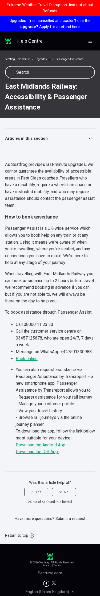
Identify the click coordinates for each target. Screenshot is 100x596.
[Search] (50, 72)
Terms (57, 565)
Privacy (47, 565)
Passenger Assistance (69, 59)
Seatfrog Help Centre (17, 59)
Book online (27, 358)
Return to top (19, 535)
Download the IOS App (37, 451)
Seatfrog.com (50, 573)
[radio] (36, 492)
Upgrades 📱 (43, 59)
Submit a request (70, 518)
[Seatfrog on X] (54, 584)
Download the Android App (40, 444)
